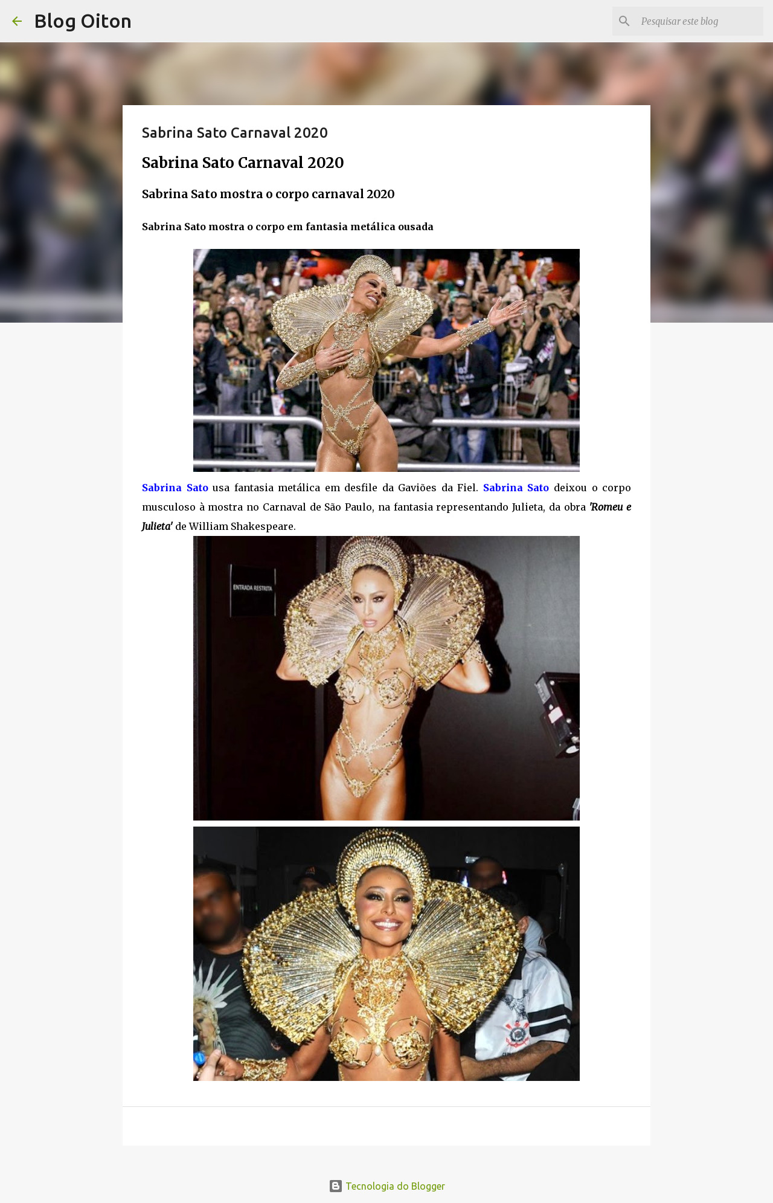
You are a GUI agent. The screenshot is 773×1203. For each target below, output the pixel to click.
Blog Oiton (83, 20)
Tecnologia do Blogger (387, 1186)
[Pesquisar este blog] (700, 21)
